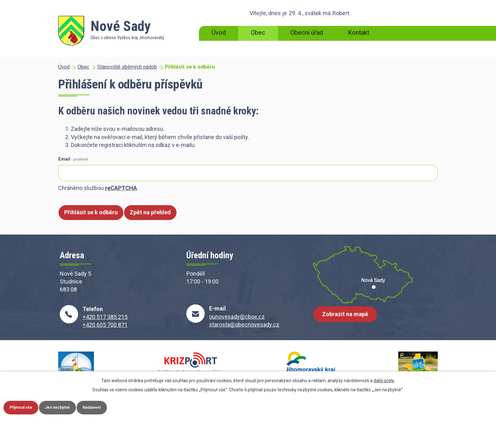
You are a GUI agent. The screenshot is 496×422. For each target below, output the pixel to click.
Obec (258, 32)
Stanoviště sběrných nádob (127, 67)
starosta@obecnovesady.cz (244, 324)
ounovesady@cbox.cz (237, 316)
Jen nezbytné (70, 406)
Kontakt (358, 32)
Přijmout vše (25, 406)
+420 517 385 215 (105, 317)
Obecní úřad (306, 32)
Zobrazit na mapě (348, 318)
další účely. (384, 378)
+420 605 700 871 (105, 324)
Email (73, 159)
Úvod (219, 32)
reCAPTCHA (121, 188)
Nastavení (113, 406)
